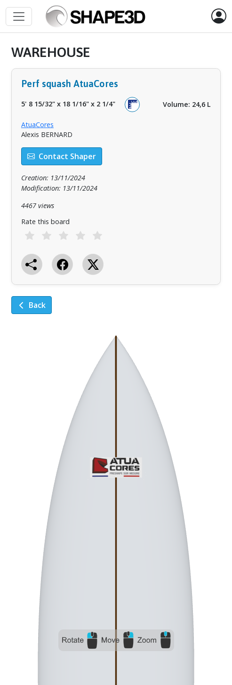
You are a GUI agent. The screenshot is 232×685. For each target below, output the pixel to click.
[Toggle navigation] (19, 16)
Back (31, 305)
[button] (218, 16)
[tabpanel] (116, 186)
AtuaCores (37, 124)
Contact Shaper (61, 156)
